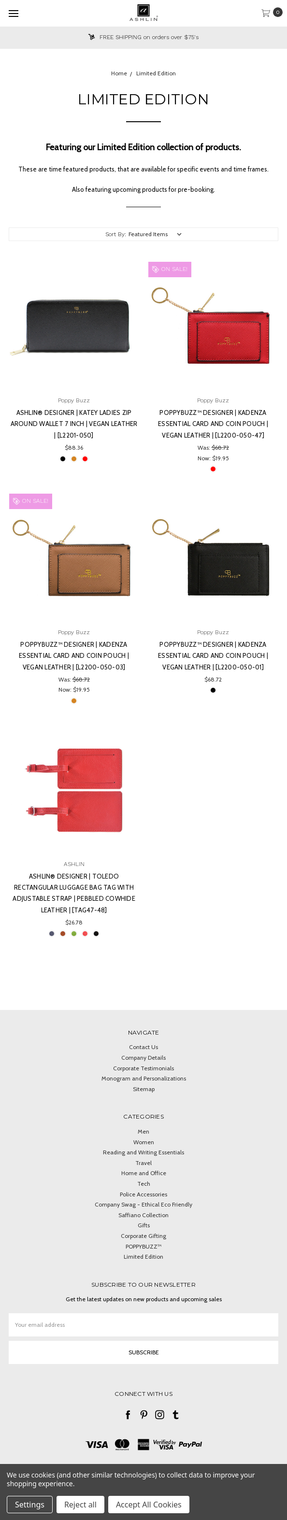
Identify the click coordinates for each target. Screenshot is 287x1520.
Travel (143, 1162)
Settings (29, 1504)
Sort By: (115, 234)
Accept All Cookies (149, 1504)
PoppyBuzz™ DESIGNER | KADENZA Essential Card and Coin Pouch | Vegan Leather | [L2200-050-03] (74, 655)
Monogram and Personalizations (143, 1078)
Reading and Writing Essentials (143, 1152)
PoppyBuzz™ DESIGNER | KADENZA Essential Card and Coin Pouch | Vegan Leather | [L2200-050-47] (213, 424)
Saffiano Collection (143, 1215)
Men (143, 1131)
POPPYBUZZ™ (144, 1246)
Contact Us (143, 1047)
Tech (143, 1183)
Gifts (144, 1225)
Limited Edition (143, 1256)
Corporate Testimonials (143, 1068)
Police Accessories (143, 1194)
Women (143, 1142)
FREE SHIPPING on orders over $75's (143, 37)
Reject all (80, 1504)
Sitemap (144, 1089)
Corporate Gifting (143, 1235)
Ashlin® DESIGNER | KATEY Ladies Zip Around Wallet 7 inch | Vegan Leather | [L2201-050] (74, 424)
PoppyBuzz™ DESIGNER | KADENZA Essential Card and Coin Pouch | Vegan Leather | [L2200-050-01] (213, 655)
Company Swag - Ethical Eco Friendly (143, 1204)
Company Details (143, 1057)
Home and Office (143, 1173)
